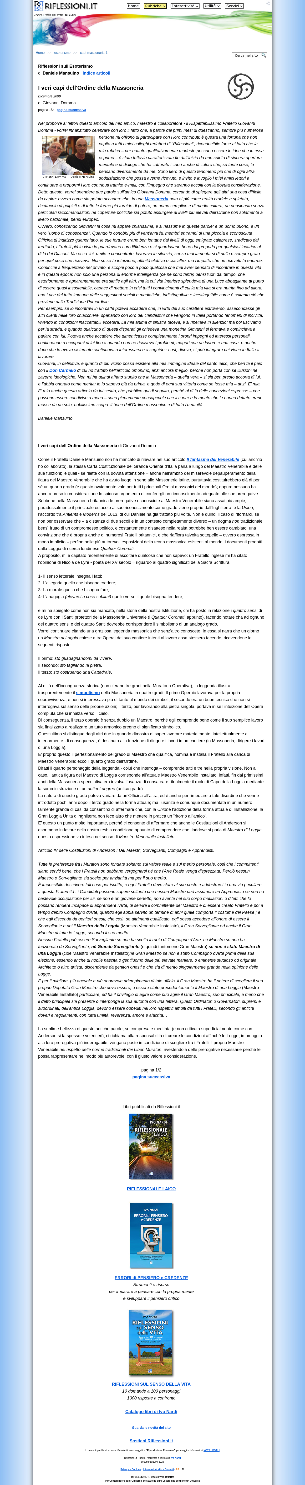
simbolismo (88, 692)
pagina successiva (71, 110)
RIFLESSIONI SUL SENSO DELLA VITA (151, 1384)
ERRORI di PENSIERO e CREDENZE (151, 1277)
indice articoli (96, 73)
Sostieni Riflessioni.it (151, 1441)
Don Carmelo (62, 370)
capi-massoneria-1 (93, 53)
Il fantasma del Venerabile (213, 459)
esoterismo (62, 53)
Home (40, 53)
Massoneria (156, 199)
